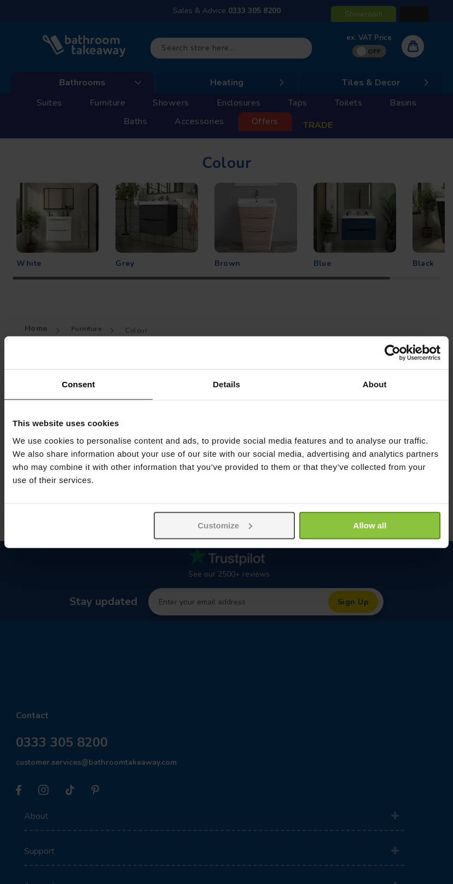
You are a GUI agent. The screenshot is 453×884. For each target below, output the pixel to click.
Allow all (370, 525)
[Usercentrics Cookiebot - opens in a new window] (392, 353)
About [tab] (375, 384)
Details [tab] (226, 384)
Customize (225, 525)
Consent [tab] (78, 384)
